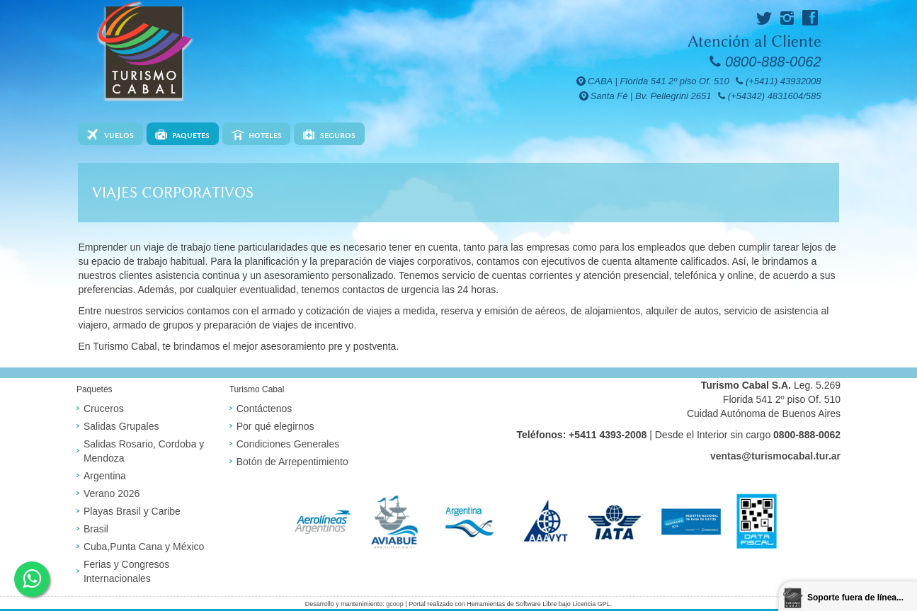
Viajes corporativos (173, 192)
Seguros (337, 135)
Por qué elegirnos (275, 426)
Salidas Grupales (121, 426)
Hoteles (265, 135)
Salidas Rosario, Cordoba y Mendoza (144, 451)
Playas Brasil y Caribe (132, 511)
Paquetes (191, 135)
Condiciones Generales (288, 444)
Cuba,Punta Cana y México (144, 546)
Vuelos (119, 135)
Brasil (96, 529)
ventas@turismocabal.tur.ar (775, 456)
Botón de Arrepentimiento (292, 461)
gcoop (395, 603)
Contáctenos (264, 408)
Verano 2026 (111, 493)
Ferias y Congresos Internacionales (126, 571)
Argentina (105, 475)
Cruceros (104, 408)
